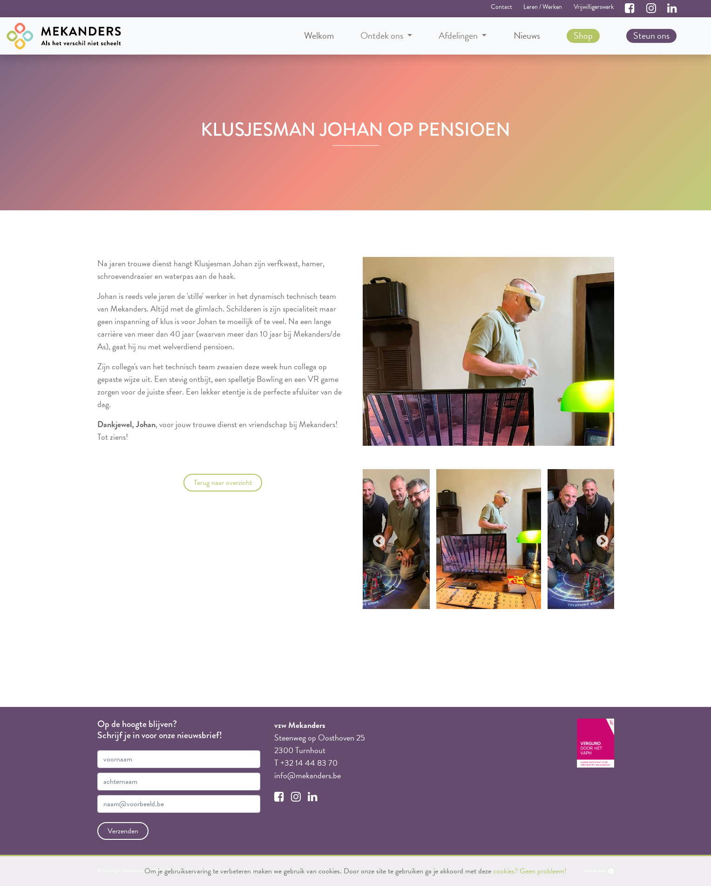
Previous (376, 539)
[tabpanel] (488, 539)
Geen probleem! (543, 871)
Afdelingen (459, 35)
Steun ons (651, 35)
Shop (583, 35)
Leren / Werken (542, 7)
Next (600, 539)
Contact (501, 7)
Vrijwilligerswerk (594, 7)
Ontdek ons (382, 35)
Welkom (319, 35)
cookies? (505, 871)
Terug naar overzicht (223, 482)
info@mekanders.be (307, 775)
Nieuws (527, 35)
